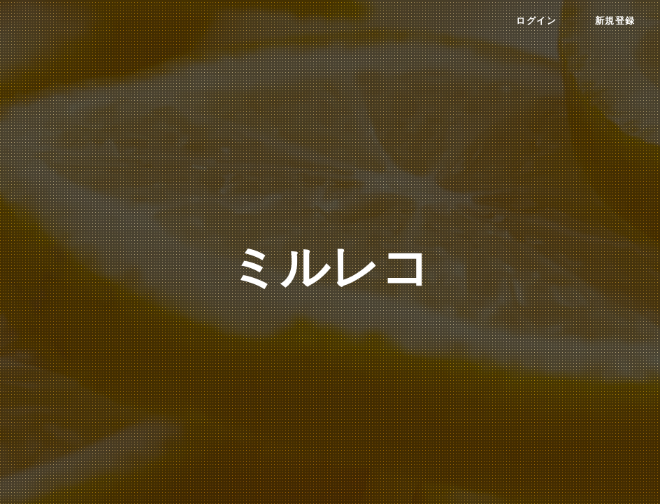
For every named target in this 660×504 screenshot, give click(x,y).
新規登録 (615, 21)
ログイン (536, 21)
